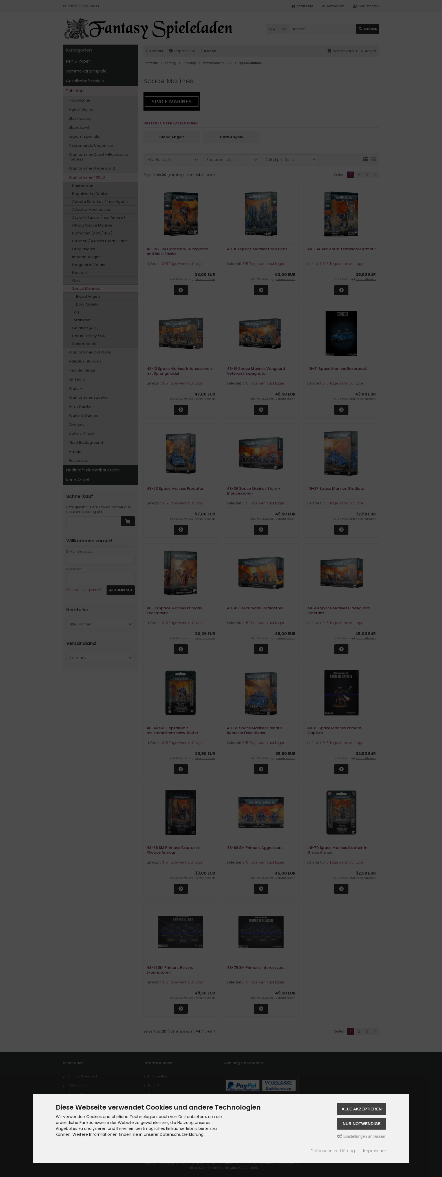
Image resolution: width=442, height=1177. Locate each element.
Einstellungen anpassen (361, 1136)
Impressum (374, 1151)
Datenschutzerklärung (333, 1151)
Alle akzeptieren (362, 1109)
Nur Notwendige (362, 1123)
